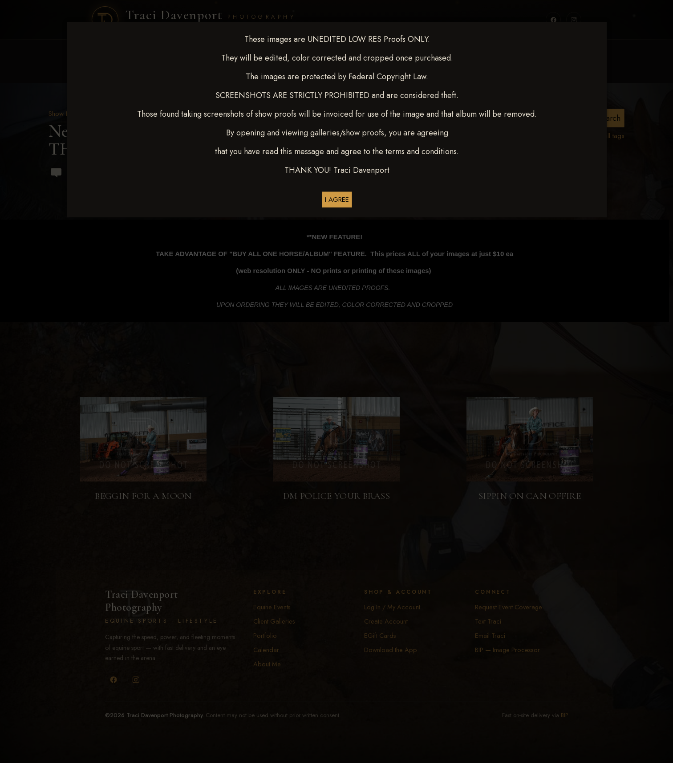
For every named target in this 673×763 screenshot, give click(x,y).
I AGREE (337, 199)
